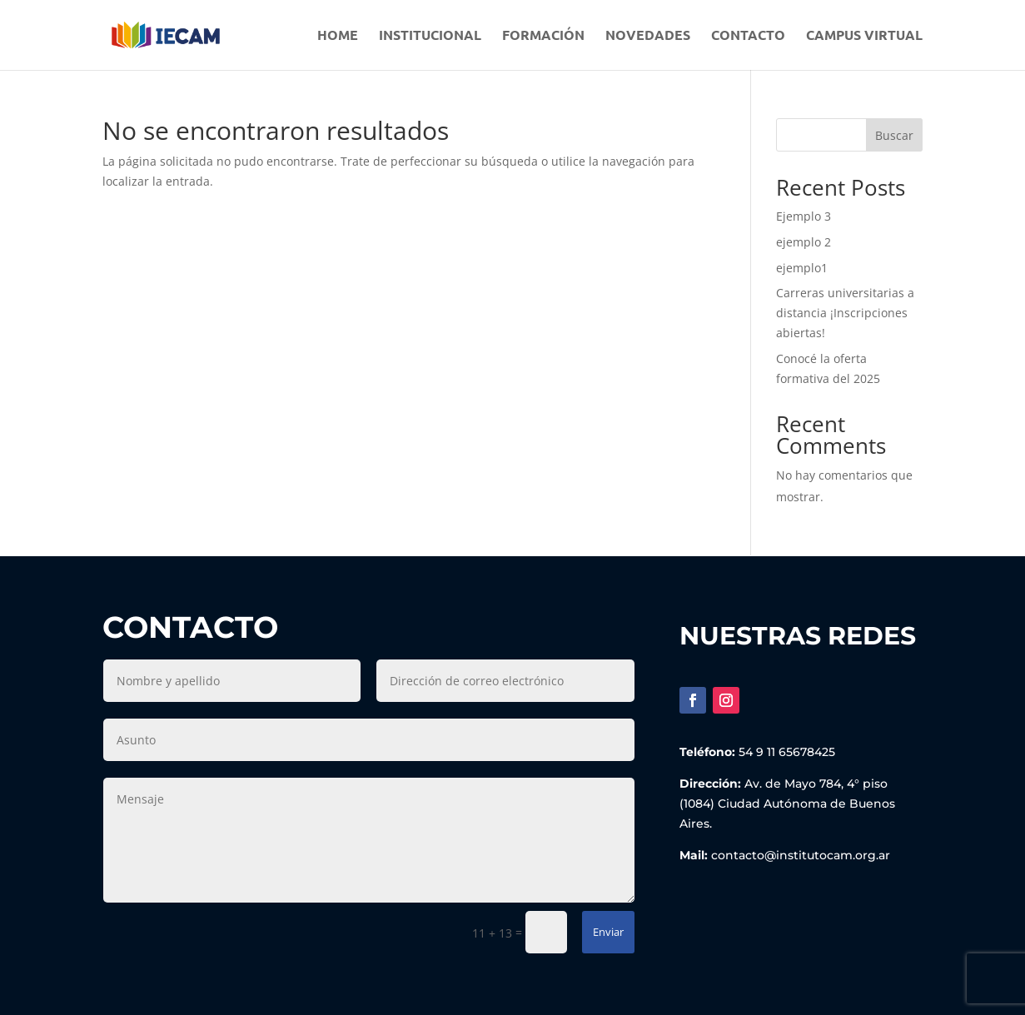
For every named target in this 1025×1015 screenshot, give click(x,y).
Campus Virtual (864, 36)
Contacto (748, 36)
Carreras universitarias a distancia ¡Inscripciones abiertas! (845, 313)
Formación (543, 36)
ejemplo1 (802, 268)
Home (337, 36)
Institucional (430, 36)
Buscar (894, 135)
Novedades (647, 36)
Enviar (608, 931)
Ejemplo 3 (803, 216)
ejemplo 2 (803, 242)
